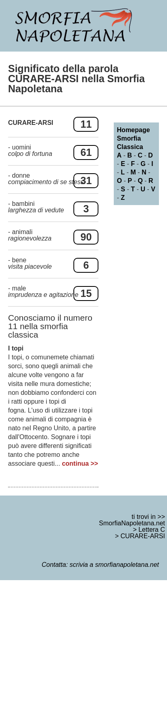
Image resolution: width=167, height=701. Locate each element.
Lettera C (151, 529)
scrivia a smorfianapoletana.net (114, 564)
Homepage (133, 130)
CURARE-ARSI (143, 536)
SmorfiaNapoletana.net (132, 523)
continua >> (80, 463)
